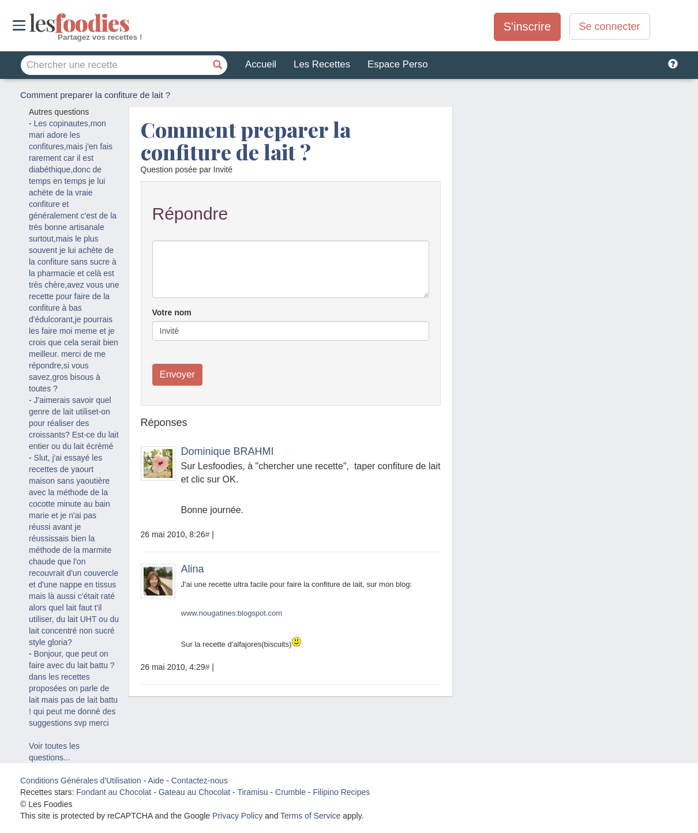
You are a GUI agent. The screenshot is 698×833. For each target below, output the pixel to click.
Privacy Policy (237, 815)
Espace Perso (397, 64)
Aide (156, 780)
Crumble (290, 792)
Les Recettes (322, 64)
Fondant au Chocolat (113, 792)
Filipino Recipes (341, 792)
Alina (192, 569)
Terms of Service (310, 815)
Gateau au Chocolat (195, 792)
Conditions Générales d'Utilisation (80, 780)
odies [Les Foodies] (30, 23)
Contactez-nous (199, 780)
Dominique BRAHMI (227, 451)
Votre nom (172, 312)
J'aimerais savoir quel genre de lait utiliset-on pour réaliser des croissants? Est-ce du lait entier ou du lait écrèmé (74, 423)
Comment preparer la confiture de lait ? (246, 140)
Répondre (190, 213)
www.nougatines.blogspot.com (232, 613)
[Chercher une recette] (217, 65)
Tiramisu (252, 792)
